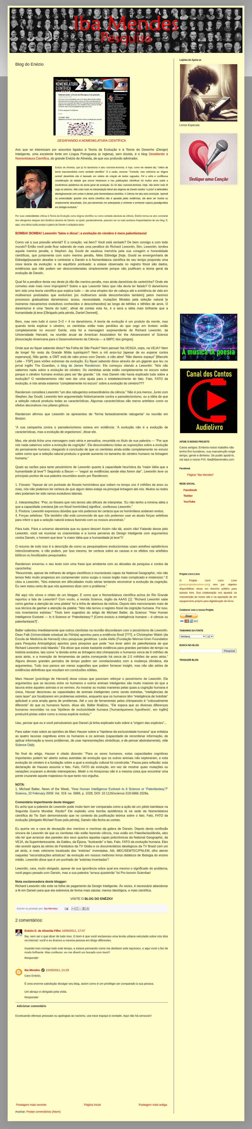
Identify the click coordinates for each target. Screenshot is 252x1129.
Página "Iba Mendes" (200, 474)
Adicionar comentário (31, 1006)
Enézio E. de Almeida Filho (42, 930)
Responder (31, 957)
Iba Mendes (51, 908)
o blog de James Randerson (78, 365)
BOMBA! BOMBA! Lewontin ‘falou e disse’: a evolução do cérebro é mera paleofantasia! (81, 233)
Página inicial (92, 1104)
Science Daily (24, 744)
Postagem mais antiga (153, 1104)
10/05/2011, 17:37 (73, 930)
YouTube (189, 501)
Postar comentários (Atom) (43, 1111)
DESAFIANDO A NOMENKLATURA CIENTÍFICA (91, 140)
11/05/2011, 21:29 (57, 970)
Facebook (190, 490)
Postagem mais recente (31, 1104)
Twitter (188, 495)
